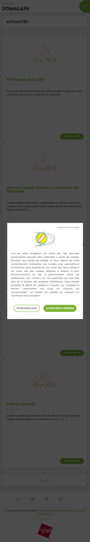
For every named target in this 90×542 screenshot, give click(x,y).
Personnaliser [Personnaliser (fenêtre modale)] (27, 308)
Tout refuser (68, 227)
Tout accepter (59, 308)
